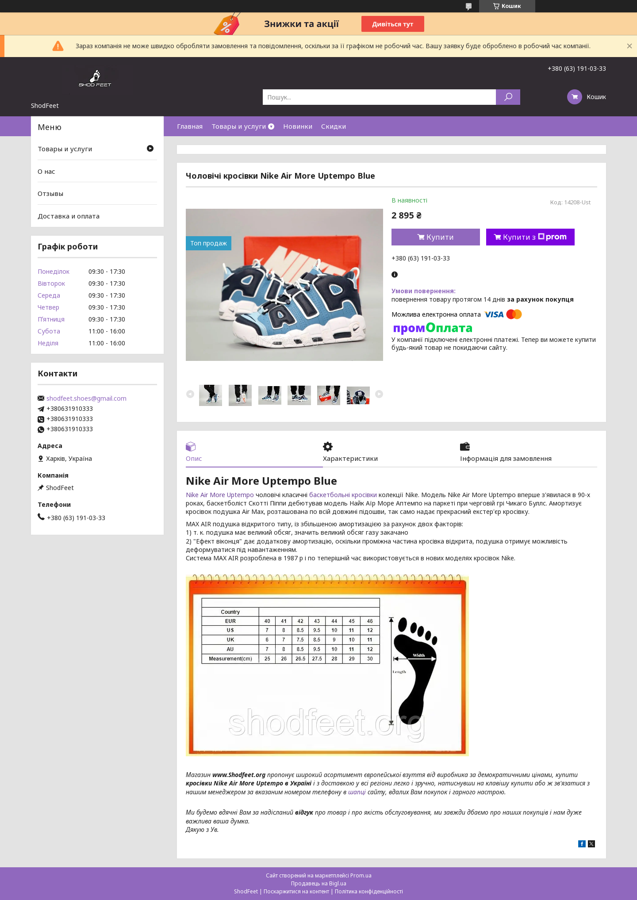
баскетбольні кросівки (343, 494)
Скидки (333, 126)
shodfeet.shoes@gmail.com (86, 398)
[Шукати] (508, 97)
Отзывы (50, 193)
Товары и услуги (238, 126)
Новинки (297, 126)
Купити (440, 237)
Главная (190, 126)
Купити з (535, 237)
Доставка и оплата (69, 215)
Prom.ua (361, 875)
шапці (357, 792)
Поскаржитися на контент (296, 891)
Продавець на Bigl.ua (318, 883)
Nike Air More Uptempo (221, 494)
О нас (46, 171)
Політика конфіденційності (369, 891)
